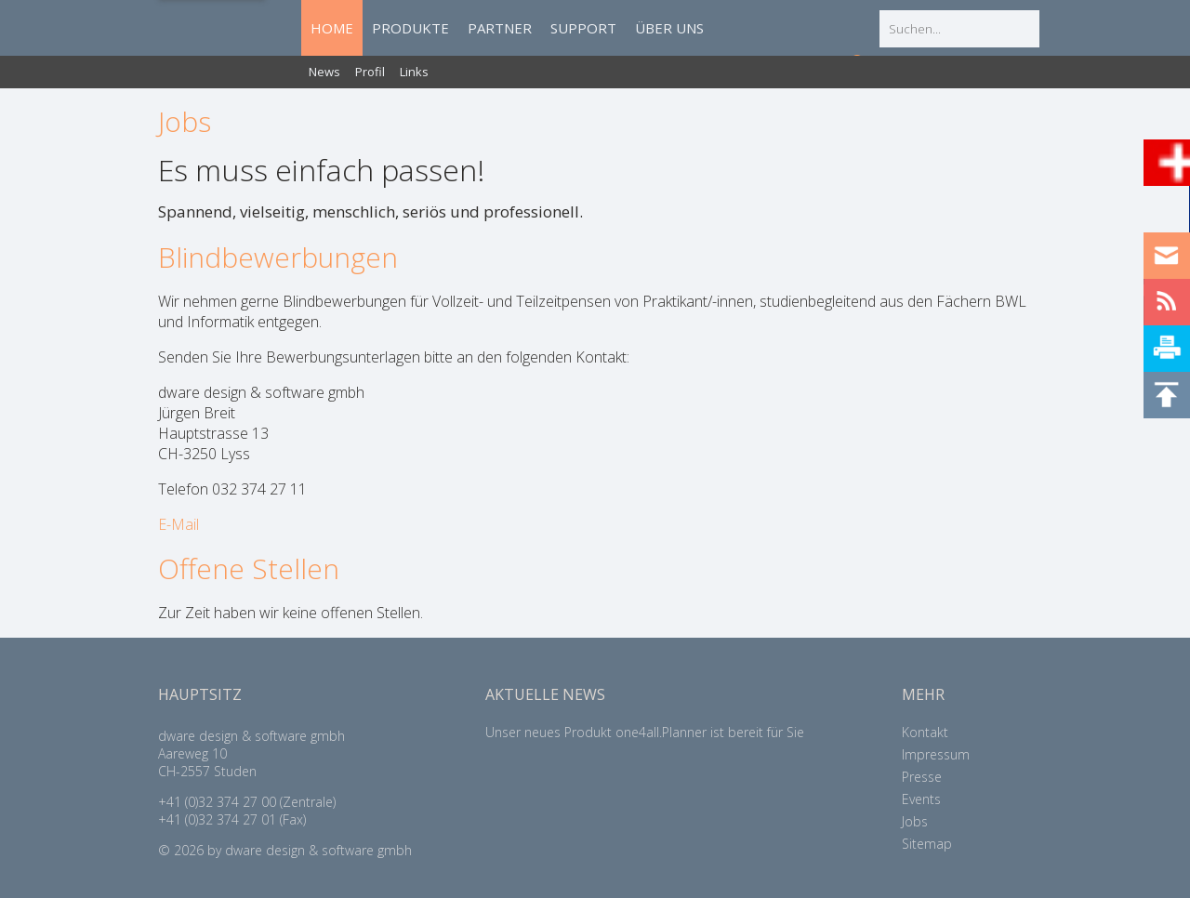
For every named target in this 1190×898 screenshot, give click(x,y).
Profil (370, 71)
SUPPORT (583, 28)
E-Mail (180, 524)
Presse (922, 777)
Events (921, 799)
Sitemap (927, 843)
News (324, 71)
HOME (332, 28)
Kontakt (925, 732)
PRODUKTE (410, 28)
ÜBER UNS (669, 28)
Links (414, 71)
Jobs (915, 821)
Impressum (936, 754)
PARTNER (500, 28)
